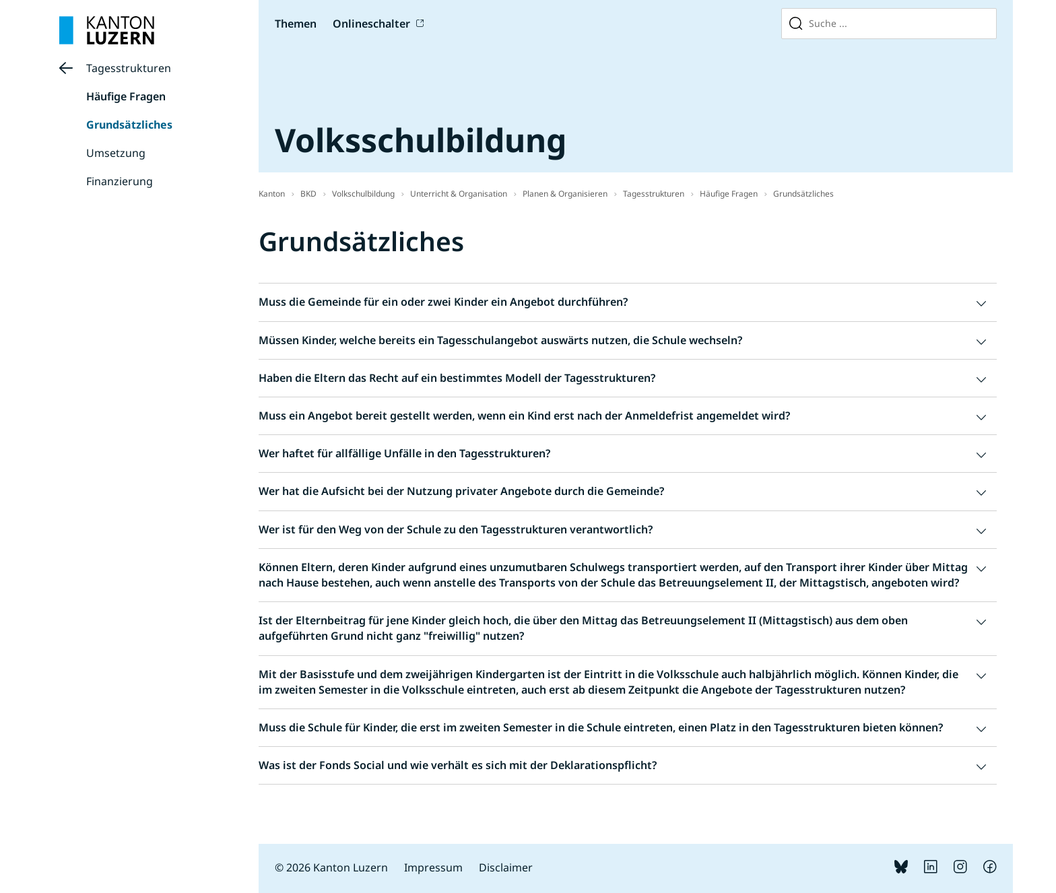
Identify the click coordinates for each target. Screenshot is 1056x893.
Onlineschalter (371, 23)
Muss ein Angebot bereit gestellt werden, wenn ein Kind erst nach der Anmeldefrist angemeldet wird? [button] (524, 415)
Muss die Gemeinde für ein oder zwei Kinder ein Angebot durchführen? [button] (443, 301)
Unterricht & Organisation (458, 193)
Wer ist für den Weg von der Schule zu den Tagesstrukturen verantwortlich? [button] (456, 529)
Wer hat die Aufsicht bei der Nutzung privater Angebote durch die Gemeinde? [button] (461, 491)
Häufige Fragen (126, 96)
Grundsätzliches (129, 124)
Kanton (272, 193)
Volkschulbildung (363, 193)
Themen (296, 23)
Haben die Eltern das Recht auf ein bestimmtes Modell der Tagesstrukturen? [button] (457, 377)
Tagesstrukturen (128, 68)
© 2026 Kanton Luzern (331, 867)
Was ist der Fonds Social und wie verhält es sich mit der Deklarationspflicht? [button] (458, 765)
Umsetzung (115, 152)
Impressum (433, 867)
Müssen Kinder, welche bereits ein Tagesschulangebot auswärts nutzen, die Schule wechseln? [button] (500, 340)
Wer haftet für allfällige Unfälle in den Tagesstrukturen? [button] (404, 453)
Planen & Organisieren (565, 193)
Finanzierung (119, 181)
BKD (308, 193)
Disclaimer (506, 867)
